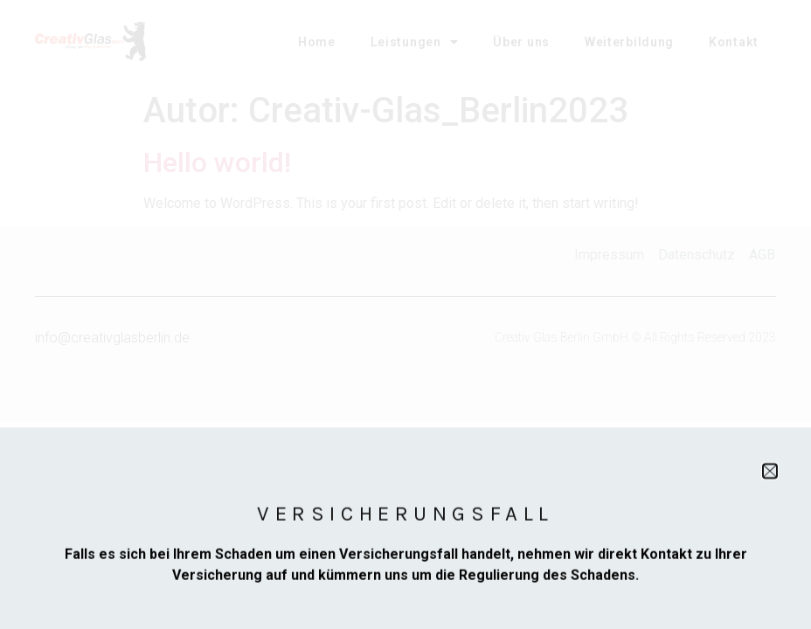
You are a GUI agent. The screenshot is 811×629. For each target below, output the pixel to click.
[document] (405, 314)
